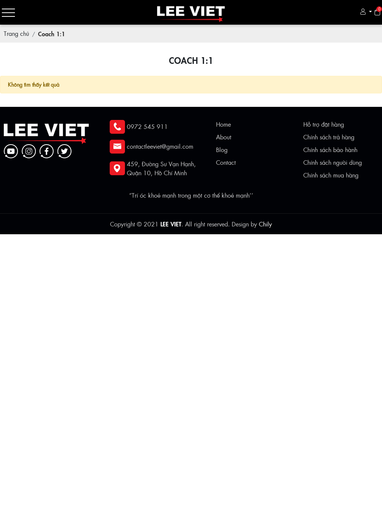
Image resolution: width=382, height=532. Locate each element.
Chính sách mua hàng (330, 175)
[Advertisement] (191, 286)
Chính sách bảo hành (330, 149)
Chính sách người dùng (332, 162)
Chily (265, 224)
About (223, 137)
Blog (222, 149)
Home (223, 124)
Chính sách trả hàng (328, 137)
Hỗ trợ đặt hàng (323, 124)
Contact (226, 162)
